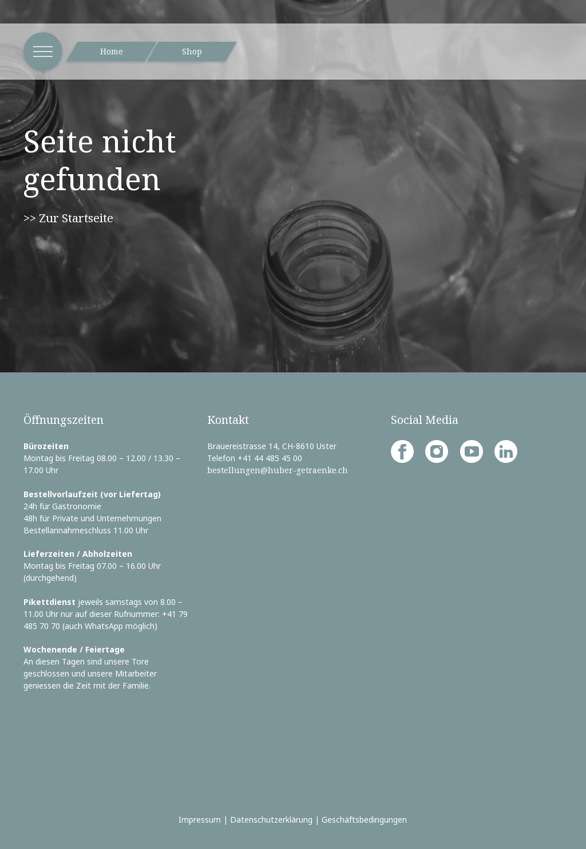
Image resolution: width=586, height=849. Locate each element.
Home (111, 51)
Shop (192, 51)
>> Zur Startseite (68, 218)
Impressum (200, 819)
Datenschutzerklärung (271, 819)
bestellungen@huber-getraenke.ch (277, 470)
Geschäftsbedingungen (364, 819)
